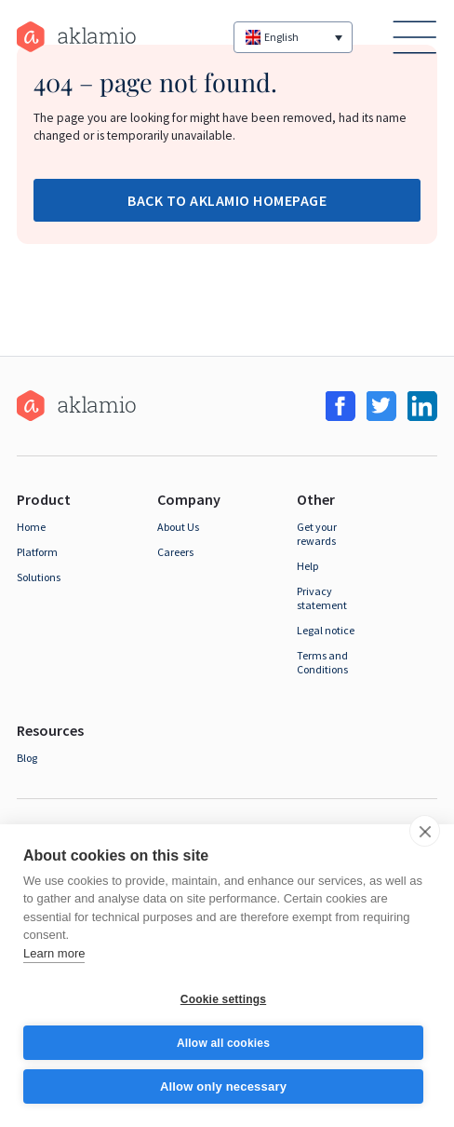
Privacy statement (322, 598)
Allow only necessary (223, 1086)
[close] (424, 831)
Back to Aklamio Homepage (227, 200)
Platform (37, 552)
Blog (27, 758)
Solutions (38, 577)
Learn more (54, 953)
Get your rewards (317, 534)
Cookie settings (223, 999)
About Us (178, 527)
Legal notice (325, 630)
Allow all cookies (223, 1043)
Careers (175, 552)
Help (307, 566)
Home (31, 527)
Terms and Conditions (322, 662)
